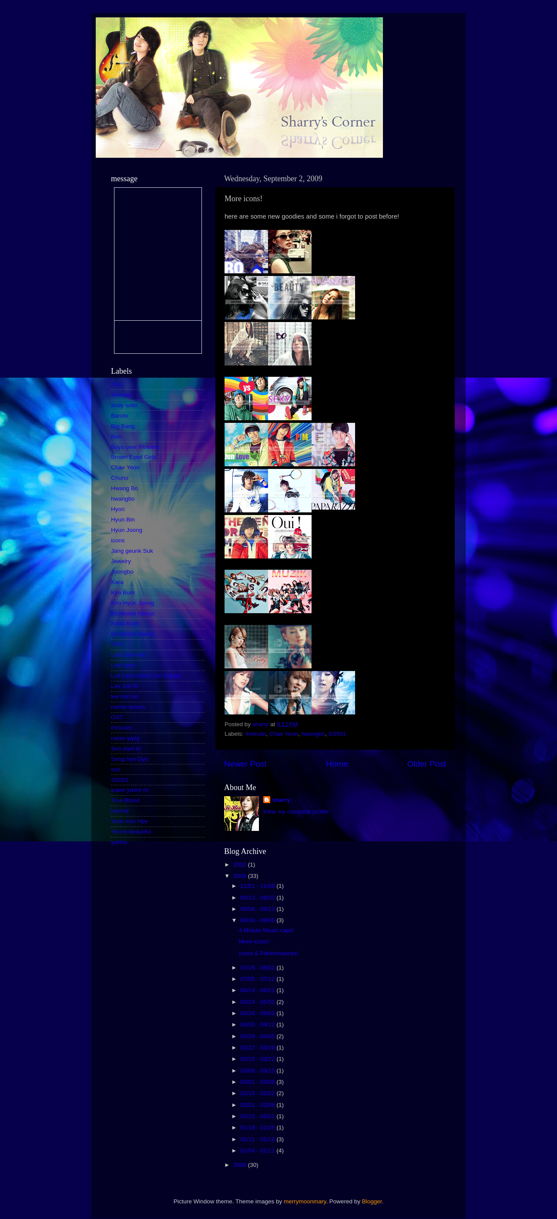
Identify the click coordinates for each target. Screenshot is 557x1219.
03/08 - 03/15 (258, 1070)
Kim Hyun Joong (132, 603)
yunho (119, 842)
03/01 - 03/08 (258, 1082)
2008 (240, 1165)
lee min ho (124, 696)
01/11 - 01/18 (258, 1139)
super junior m (129, 790)
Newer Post (245, 763)
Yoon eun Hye (129, 821)
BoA (116, 436)
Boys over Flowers (135, 447)
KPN (117, 644)
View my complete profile (296, 811)
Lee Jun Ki (125, 686)
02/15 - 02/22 (258, 1093)
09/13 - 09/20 (258, 897)
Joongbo (122, 571)
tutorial (120, 810)
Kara (117, 582)
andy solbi (124, 405)
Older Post (426, 763)
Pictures (121, 727)
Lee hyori (123, 665)
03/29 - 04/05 (258, 1036)
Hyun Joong (126, 530)
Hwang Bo (124, 488)
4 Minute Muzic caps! (266, 930)
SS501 (337, 734)
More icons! (254, 941)
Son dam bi (126, 748)
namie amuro (128, 707)
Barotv (119, 415)
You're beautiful (131, 831)
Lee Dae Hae (128, 654)
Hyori (118, 509)
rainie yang (125, 738)
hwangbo (313, 734)
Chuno (119, 478)
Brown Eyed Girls (133, 457)
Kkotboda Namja (132, 613)
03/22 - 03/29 (258, 1047)
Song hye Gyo (129, 759)
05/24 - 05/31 (258, 1002)
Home (337, 763)
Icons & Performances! (269, 953)
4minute (255, 734)
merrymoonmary (305, 1201)
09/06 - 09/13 (258, 909)
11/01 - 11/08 (258, 886)
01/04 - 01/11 (258, 1150)
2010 (240, 864)
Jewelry (121, 561)
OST (117, 717)
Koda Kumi (125, 623)
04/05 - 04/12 (258, 1024)
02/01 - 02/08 (258, 1105)
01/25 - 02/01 (258, 1116)
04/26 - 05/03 (258, 1013)
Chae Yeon (283, 734)
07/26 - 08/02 (258, 967)
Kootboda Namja (133, 634)
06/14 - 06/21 (258, 990)
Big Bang (123, 426)
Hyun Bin (123, 519)
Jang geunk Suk (132, 551)
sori (116, 769)
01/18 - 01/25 (258, 1127)
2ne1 (117, 384)
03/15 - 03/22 (258, 1059)
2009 (240, 876)
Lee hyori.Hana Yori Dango (146, 675)
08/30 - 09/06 (258, 920)
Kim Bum (123, 592)
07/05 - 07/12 (258, 979)
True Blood (125, 800)
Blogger (372, 1201)
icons (118, 540)
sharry (281, 800)
